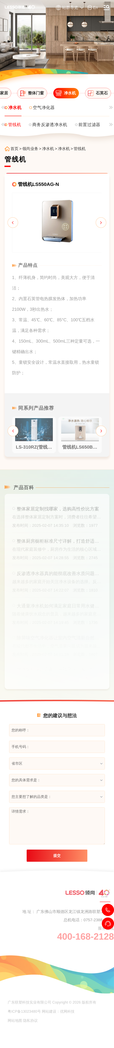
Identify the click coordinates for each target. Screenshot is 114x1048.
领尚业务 (33, 149)
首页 (17, 149)
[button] (10, 225)
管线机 (82, 149)
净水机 (50, 149)
